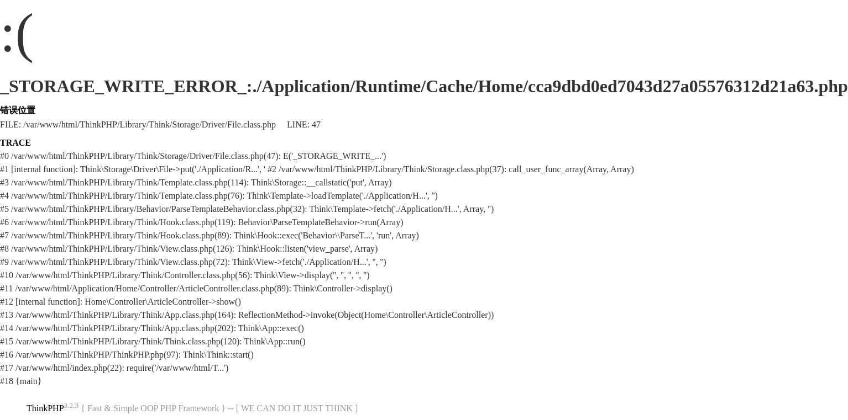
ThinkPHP (45, 408)
